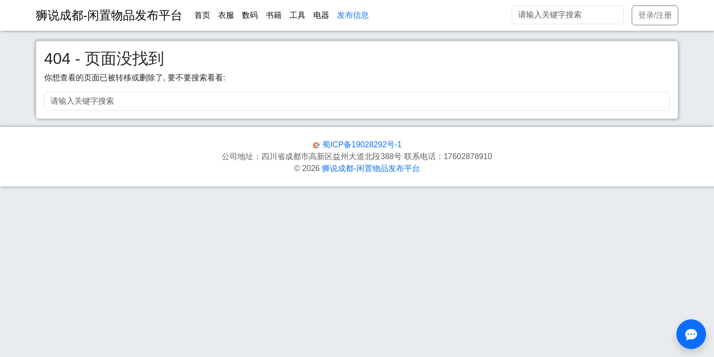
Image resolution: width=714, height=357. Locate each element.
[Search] (568, 14)
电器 (321, 15)
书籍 (274, 15)
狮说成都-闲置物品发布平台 (370, 168)
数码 (250, 15)
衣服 (226, 15)
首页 (202, 15)
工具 (297, 15)
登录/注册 (655, 15)
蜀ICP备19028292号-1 (362, 144)
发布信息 (353, 15)
